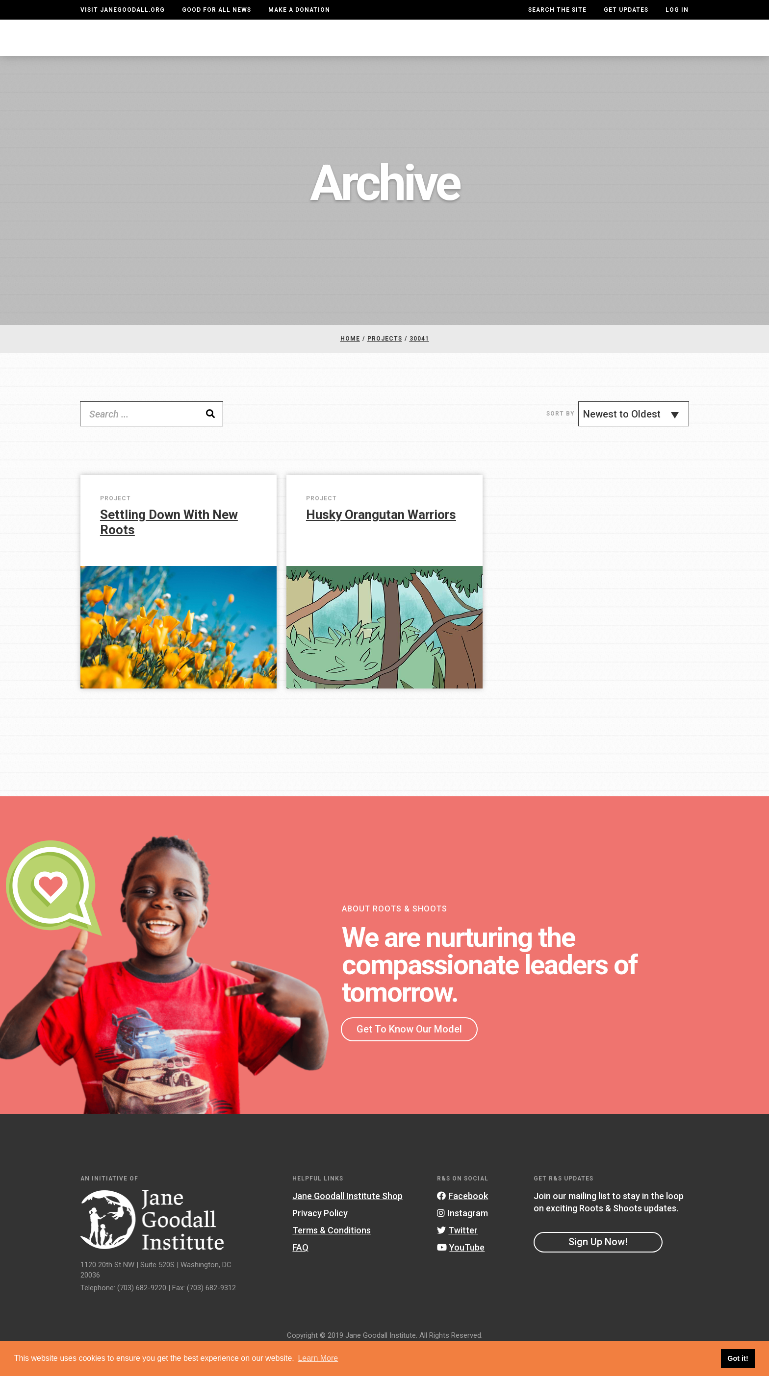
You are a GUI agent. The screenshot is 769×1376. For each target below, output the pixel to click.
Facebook (462, 1222)
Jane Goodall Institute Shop (347, 1222)
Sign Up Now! (598, 1268)
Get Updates (626, 9)
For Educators (380, 47)
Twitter (457, 1256)
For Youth (301, 47)
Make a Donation (299, 9)
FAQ (300, 1273)
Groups (583, 47)
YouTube (461, 1273)
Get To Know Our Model (409, 1055)
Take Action (653, 47)
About (244, 47)
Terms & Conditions (331, 1256)
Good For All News (216, 9)
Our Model (459, 47)
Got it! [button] (737, 1358)
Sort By (560, 440)
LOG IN (677, 9)
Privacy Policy (320, 1239)
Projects (525, 47)
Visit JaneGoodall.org (122, 9)
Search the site (557, 9)
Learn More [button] (318, 1358)
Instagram (462, 1239)
